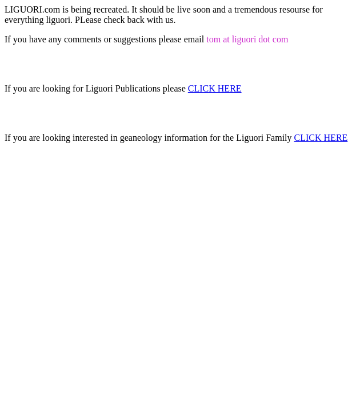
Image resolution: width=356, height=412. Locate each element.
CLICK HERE (215, 88)
